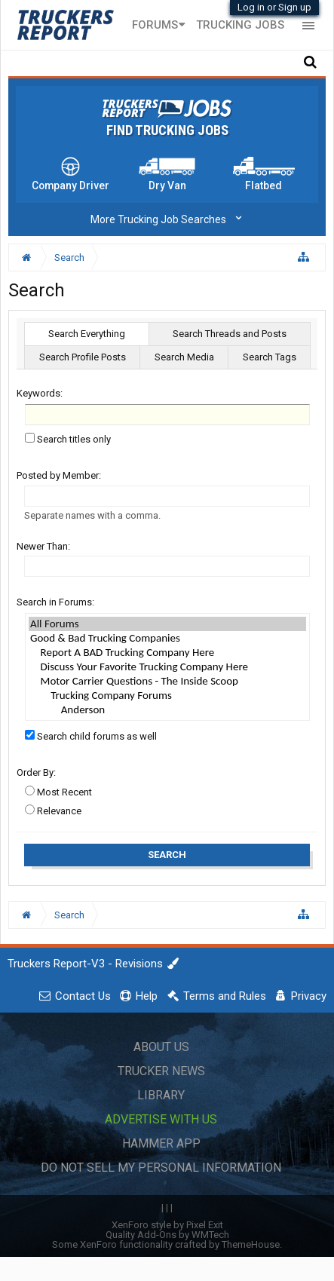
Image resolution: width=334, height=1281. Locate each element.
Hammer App (161, 1143)
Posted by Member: (59, 475)
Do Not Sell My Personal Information (161, 1167)
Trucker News (161, 1071)
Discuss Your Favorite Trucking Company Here (167, 667)
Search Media (184, 357)
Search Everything (86, 333)
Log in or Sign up (274, 7)
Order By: (36, 772)
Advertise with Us (161, 1119)
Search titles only (68, 439)
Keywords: (40, 393)
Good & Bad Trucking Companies (167, 638)
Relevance (53, 811)
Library (161, 1095)
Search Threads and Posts (230, 333)
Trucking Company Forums (167, 695)
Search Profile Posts (82, 357)
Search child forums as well (91, 736)
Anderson (167, 710)
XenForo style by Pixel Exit (167, 1224)
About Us (161, 1047)
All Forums (167, 624)
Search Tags (269, 357)
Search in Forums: (55, 602)
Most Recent (58, 792)
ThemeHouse (251, 1244)
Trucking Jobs (240, 25)
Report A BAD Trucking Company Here (167, 652)
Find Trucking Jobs (167, 130)
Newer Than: (43, 546)
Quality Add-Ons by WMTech (167, 1234)
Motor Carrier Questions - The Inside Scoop (167, 681)
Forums (155, 25)
